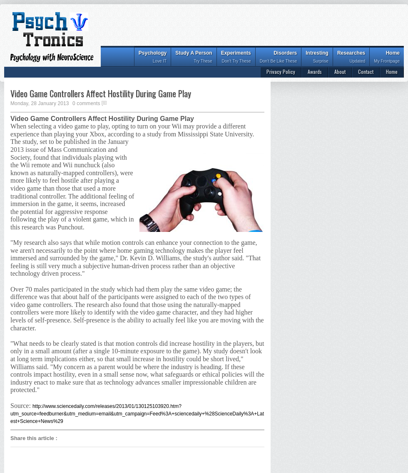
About (340, 71)
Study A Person (193, 57)
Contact (365, 71)
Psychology (153, 57)
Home (387, 57)
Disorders (278, 57)
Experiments (236, 57)
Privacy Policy (280, 71)
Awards (315, 71)
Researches (351, 57)
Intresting (317, 57)
